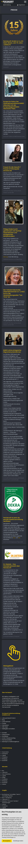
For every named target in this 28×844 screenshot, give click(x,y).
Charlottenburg (7, 748)
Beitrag (5, 257)
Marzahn (4, 766)
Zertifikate (5, 736)
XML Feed (5, 727)
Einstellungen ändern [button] (18, 840)
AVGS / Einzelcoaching (8, 738)
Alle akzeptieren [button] (7, 840)
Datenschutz (6, 734)
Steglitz (4, 790)
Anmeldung (7, 5)
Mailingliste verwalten (8, 729)
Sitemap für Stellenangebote (10, 741)
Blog (3, 720)
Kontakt (4, 733)
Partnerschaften (7, 740)
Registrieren (21, 5)
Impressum (5, 725)
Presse (4, 723)
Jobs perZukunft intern (9, 718)
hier (14, 538)
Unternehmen (6, 721)
